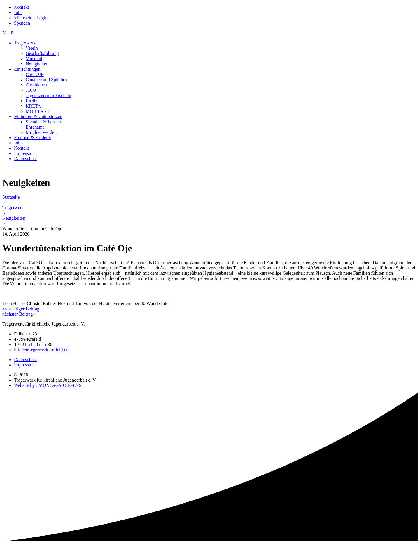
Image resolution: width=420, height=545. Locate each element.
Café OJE (35, 74)
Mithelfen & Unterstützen (38, 116)
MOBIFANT (38, 111)
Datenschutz (25, 158)
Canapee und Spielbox (47, 79)
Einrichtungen (27, 69)
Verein (32, 48)
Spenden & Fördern (44, 121)
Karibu (32, 100)
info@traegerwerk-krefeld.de (41, 349)
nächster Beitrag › (19, 314)
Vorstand (34, 58)
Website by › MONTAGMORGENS (48, 385)
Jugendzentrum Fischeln (48, 95)
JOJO (31, 90)
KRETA (33, 105)
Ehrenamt (35, 126)
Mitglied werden (41, 132)
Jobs (18, 12)
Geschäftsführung (42, 53)
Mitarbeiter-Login (31, 17)
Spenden (22, 22)
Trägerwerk (25, 42)
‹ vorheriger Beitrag (20, 308)
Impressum (24, 153)
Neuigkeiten (37, 63)
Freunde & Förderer (32, 137)
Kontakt (21, 7)
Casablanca (36, 84)
